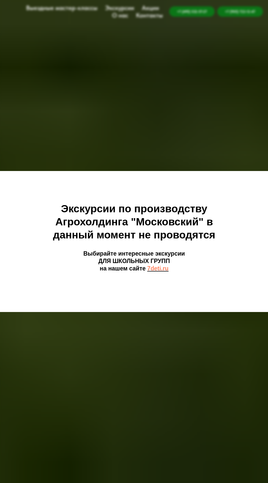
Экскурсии (119, 8)
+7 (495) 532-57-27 (192, 11)
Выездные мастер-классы (61, 8)
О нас (120, 15)
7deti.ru (157, 268)
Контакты (149, 15)
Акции (150, 8)
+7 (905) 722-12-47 (240, 11)
